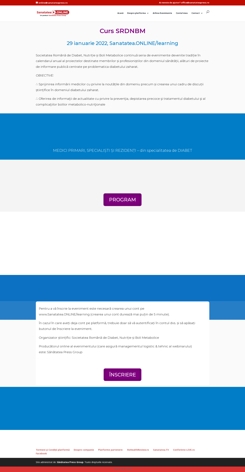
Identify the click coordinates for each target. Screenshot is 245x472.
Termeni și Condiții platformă (53, 449)
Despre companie (84, 449)
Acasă (120, 13)
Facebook (41, 453)
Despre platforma (136, 13)
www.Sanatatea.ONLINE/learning (64, 314)
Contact (196, 13)
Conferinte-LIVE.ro (184, 449)
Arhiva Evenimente (162, 13)
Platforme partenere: (110, 449)
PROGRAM (122, 200)
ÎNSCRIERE (122, 375)
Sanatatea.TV (161, 449)
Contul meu (182, 13)
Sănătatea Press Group (70, 462)
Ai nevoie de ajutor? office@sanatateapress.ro (184, 3)
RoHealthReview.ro (138, 449)
